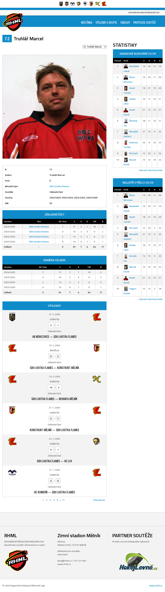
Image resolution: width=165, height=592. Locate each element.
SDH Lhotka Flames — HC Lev (54, 461)
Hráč (126, 60)
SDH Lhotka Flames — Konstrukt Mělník (54, 368)
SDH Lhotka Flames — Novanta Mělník (54, 399)
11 (63, 500)
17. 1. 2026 (54, 469)
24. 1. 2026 (54, 438)
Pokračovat (99, 500)
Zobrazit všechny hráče (151, 170)
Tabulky (125, 22)
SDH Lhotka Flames (59, 186)
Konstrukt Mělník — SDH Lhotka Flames (54, 430)
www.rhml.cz (156, 585)
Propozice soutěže (144, 22)
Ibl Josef (131, 153)
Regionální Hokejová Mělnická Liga (143, 12)
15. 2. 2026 (54, 345)
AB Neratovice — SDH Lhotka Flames (54, 336)
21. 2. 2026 (54, 314)
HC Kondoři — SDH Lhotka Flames (54, 492)
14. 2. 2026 (54, 376)
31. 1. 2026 (54, 407)
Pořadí (117, 60)
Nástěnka (86, 22)
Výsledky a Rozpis (106, 22)
